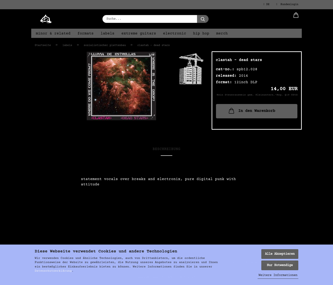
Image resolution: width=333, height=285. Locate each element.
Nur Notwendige (280, 265)
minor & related (53, 33)
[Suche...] (203, 19)
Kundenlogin (287, 4)
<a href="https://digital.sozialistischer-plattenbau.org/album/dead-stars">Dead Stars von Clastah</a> (166, 197)
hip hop (201, 33)
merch (222, 33)
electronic (174, 33)
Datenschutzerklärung (53, 271)
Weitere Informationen (278, 275)
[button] (296, 19)
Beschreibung (166, 149)
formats (85, 33)
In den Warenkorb (251, 110)
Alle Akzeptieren (280, 254)
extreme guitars (138, 33)
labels (107, 33)
